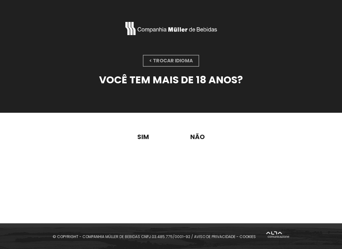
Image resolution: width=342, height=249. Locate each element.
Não (197, 136)
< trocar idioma (171, 60)
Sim (143, 136)
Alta (277, 236)
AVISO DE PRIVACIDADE (214, 236)
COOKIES (247, 236)
